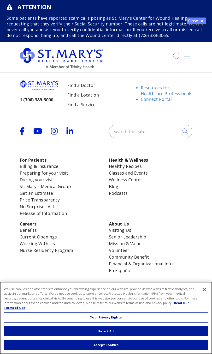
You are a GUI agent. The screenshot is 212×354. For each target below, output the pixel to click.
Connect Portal (156, 99)
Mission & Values (126, 243)
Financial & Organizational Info (141, 264)
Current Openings (38, 237)
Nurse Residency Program (46, 250)
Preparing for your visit (44, 173)
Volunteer (119, 250)
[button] (188, 54)
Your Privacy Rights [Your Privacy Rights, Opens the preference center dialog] (106, 317)
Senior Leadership (127, 237)
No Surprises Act (37, 206)
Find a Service (81, 104)
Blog (113, 186)
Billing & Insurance (39, 166)
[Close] (204, 289)
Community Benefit (129, 257)
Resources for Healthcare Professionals (166, 90)
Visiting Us (120, 230)
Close (196, 21)
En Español (120, 270)
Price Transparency (40, 200)
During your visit (37, 180)
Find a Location (83, 95)
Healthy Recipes (125, 166)
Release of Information (43, 213)
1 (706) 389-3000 (36, 100)
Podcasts (118, 193)
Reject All (105, 331)
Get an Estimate (36, 193)
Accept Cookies (106, 345)
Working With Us (37, 243)
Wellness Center (125, 180)
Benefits (28, 230)
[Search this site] (150, 131)
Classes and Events (128, 173)
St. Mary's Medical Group (45, 186)
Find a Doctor (81, 85)
